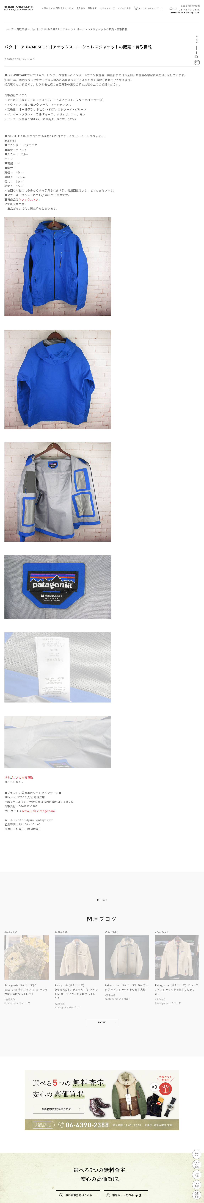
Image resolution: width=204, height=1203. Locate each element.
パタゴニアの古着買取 (18, 777)
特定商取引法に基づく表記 (42, 1198)
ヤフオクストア (29, 199)
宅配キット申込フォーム (44, 1169)
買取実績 (92, 8)
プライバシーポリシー (15, 1198)
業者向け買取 (13, 1162)
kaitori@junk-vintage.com (185, 13)
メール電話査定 (197, 1164)
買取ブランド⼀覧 (41, 1150)
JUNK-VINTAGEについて (17, 1169)
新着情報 (37, 1143)
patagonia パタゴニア (21, 58)
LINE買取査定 (13, 1156)
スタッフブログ (107, 8)
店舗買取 (11, 1150)
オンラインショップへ (148, 8)
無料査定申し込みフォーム (46, 1162)
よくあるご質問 (40, 1156)
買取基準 (80, 8)
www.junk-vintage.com (38, 811)
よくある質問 (124, 8)
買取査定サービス (14, 1131)
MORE (102, 983)
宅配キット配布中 (123, 1095)
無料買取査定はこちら (75, 1095)
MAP (96, 1160)
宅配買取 (197, 1154)
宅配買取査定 (13, 1137)
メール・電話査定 (15, 1143)
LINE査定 (196, 1184)
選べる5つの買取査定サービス (58, 8)
